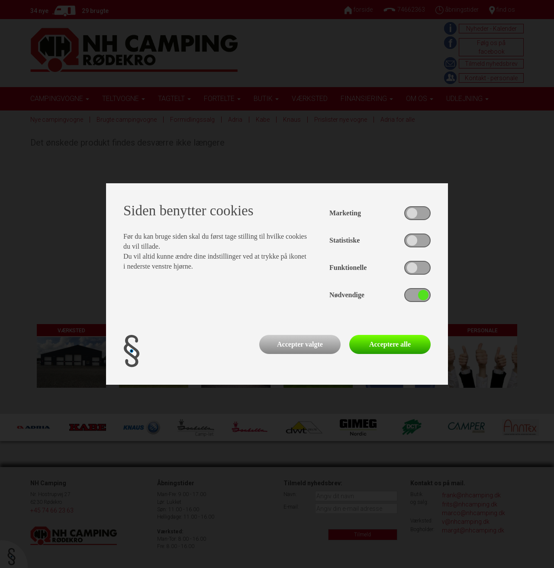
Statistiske (344, 240)
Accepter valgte (300, 344)
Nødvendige (346, 295)
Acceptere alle (390, 344)
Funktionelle (348, 267)
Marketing (345, 213)
